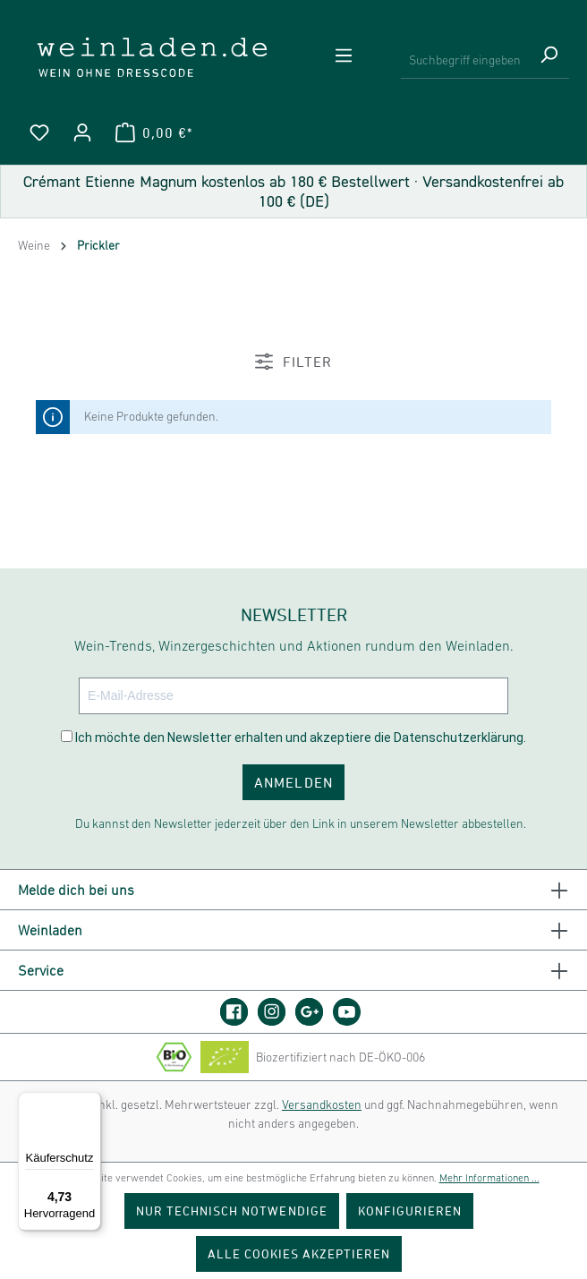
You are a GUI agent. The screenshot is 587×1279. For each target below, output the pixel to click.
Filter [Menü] (293, 362)
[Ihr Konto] (82, 132)
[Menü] (343, 55)
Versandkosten (322, 1104)
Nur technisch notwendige (232, 1210)
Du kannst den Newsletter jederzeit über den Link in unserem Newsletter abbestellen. (300, 823)
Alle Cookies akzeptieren (299, 1253)
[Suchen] (548, 61)
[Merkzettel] (39, 132)
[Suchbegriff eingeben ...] (465, 61)
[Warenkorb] (154, 132)
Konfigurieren (410, 1210)
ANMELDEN (293, 782)
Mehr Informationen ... (489, 1178)
